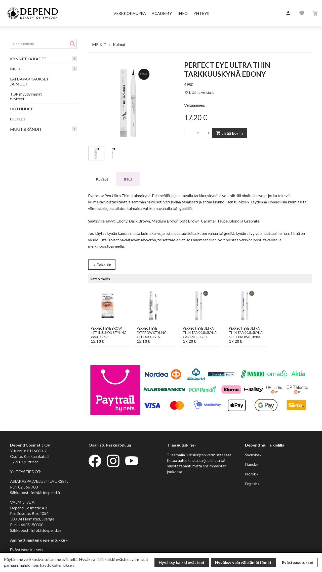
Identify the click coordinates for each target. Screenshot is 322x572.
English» (252, 483)
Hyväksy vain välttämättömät (243, 562)
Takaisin (101, 265)
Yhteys (201, 13)
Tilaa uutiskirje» (181, 445)
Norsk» (251, 473)
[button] (288, 13)
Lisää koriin (229, 133)
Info (183, 13)
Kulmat (119, 44)
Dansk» (251, 464)
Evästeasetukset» (27, 549)
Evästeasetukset (298, 562)
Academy (162, 13)
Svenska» (253, 454)
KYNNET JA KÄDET (28, 58)
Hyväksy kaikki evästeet (182, 562)
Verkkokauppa (129, 13)
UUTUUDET (21, 108)
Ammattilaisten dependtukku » (39, 540)
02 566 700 (28, 487)
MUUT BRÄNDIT (26, 129)
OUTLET (18, 118)
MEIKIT (17, 68)
